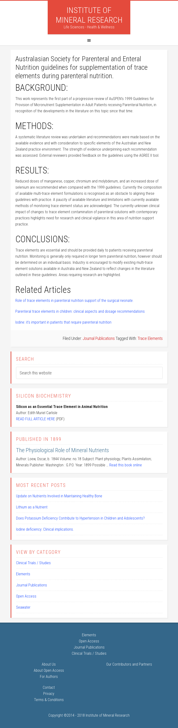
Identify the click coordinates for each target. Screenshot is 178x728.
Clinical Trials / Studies (33, 563)
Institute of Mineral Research (89, 15)
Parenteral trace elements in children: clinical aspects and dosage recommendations (80, 311)
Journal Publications (99, 338)
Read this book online (125, 465)
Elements (23, 574)
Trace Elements (150, 338)
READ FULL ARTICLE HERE (35, 419)
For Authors (49, 676)
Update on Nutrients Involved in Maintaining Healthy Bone (59, 496)
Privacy (48, 693)
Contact (49, 687)
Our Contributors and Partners (129, 664)
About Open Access (49, 670)
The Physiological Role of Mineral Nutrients (62, 450)
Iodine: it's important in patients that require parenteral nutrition (63, 322)
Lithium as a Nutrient (31, 507)
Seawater (23, 607)
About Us (49, 664)
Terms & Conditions (49, 700)
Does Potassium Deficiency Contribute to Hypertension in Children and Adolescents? (80, 518)
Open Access (26, 596)
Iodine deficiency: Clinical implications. (45, 529)
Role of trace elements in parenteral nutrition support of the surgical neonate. (74, 300)
